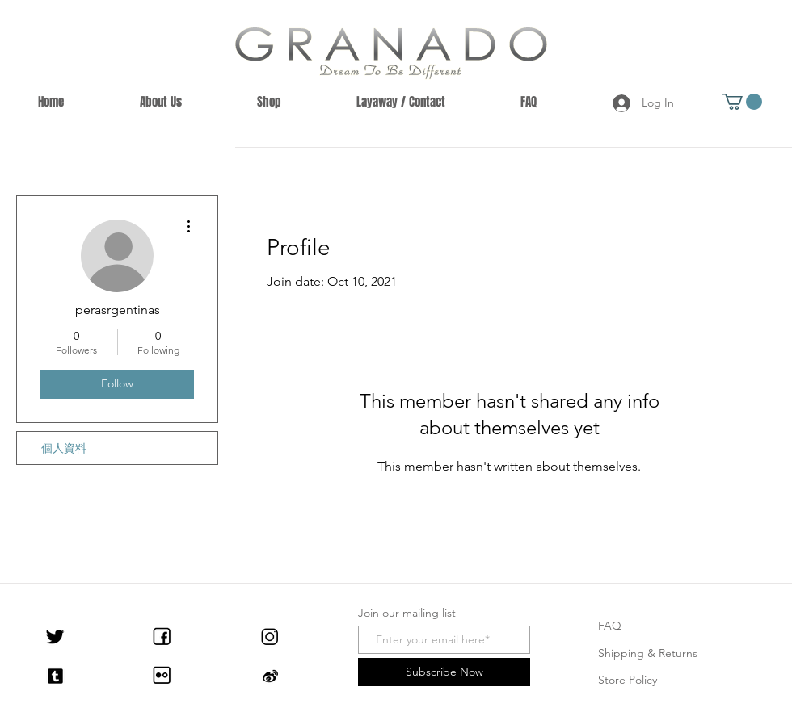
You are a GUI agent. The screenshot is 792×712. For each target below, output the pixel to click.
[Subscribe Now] (444, 672)
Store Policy (627, 679)
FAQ (609, 625)
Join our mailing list (407, 612)
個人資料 (63, 448)
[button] (742, 102)
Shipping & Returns (647, 653)
